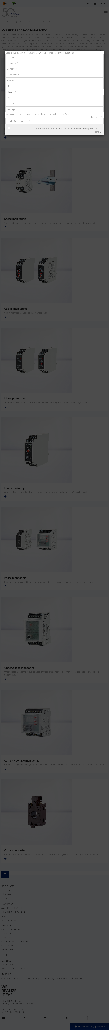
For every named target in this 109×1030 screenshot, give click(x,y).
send (98, 131)
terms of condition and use (71, 128)
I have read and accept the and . (67, 128)
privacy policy (94, 128)
